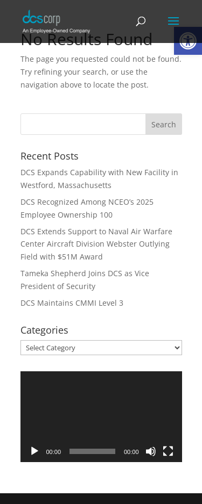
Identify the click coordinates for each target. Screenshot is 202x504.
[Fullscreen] (168, 451)
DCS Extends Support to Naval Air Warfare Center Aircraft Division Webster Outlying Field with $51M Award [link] (96, 244)
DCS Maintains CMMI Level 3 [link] (71, 303)
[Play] (34, 451)
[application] (101, 416)
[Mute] (150, 451)
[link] (56, 21)
